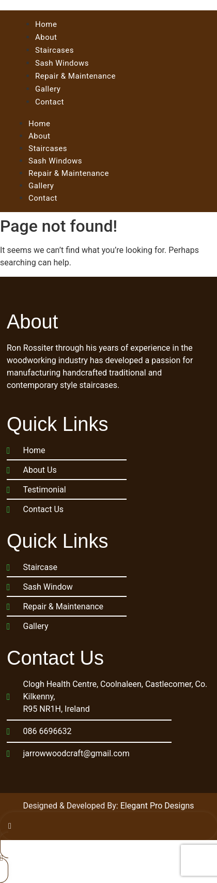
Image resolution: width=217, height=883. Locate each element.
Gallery (41, 185)
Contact (42, 198)
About (39, 136)
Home (39, 123)
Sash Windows (55, 161)
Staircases (47, 148)
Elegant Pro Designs (157, 806)
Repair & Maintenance (68, 173)
